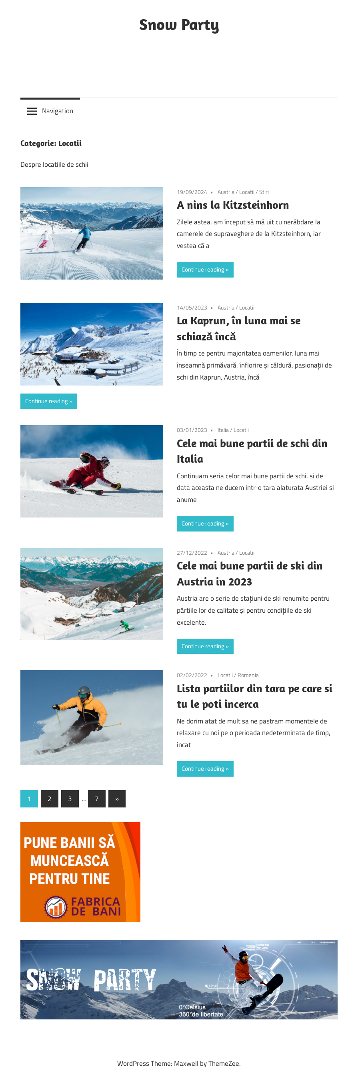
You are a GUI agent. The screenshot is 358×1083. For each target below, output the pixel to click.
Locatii (246, 192)
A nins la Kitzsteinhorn (233, 205)
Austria (226, 192)
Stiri (264, 192)
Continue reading (203, 269)
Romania (248, 675)
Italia (223, 430)
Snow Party (179, 24)
